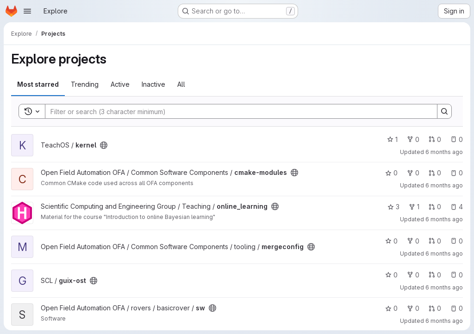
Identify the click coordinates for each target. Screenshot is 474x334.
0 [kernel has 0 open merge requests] (435, 139)
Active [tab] (120, 84)
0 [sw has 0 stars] (391, 308)
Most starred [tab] (38, 84)
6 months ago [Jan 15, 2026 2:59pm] (444, 287)
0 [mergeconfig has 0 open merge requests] (435, 241)
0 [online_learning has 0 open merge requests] (435, 207)
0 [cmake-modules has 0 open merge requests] (435, 173)
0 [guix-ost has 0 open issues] (456, 275)
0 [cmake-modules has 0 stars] (391, 173)
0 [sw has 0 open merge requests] (435, 308)
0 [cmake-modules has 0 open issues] (456, 173)
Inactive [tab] (153, 84)
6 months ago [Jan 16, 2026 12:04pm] (444, 219)
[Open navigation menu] (27, 11)
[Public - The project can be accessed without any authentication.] (103, 145)
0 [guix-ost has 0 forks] (413, 275)
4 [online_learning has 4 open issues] (456, 207)
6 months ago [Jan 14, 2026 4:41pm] (444, 320)
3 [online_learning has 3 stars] (393, 207)
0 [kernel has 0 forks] (413, 139)
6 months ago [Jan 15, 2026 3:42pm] (444, 253)
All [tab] (181, 84)
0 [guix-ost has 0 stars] (391, 275)
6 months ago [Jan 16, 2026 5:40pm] (444, 151)
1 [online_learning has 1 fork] (414, 207)
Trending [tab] (85, 84)
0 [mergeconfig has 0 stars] (391, 241)
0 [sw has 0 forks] (413, 308)
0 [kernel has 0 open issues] (456, 139)
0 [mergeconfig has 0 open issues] (456, 241)
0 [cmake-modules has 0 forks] (413, 173)
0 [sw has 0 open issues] (456, 308)
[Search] (236, 111)
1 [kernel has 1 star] (392, 139)
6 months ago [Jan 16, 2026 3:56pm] (444, 185)
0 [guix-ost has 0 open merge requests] (435, 275)
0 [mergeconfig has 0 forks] (413, 241)
